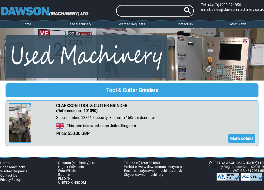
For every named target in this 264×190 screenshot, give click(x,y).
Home (26, 24)
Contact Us (185, 24)
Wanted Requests (132, 24)
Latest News (237, 24)
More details (241, 138)
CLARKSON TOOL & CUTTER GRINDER (91, 105)
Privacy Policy (10, 180)
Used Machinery (12, 167)
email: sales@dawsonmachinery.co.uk (232, 9)
